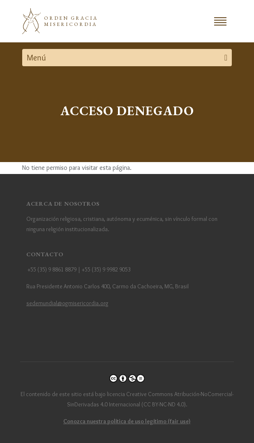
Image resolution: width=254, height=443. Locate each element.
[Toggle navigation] (220, 21)
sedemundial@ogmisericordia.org (67, 303)
